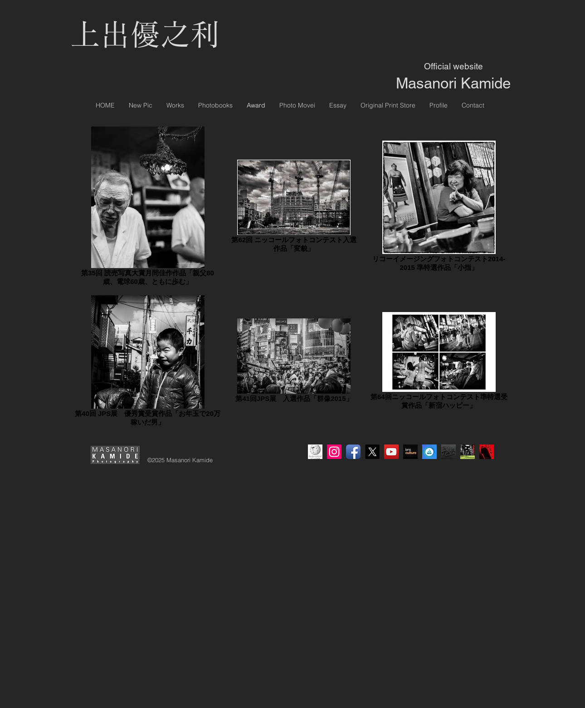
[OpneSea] (429, 451)
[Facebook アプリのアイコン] (353, 451)
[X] (372, 451)
